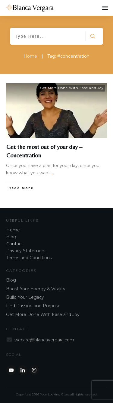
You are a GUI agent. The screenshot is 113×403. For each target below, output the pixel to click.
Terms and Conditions (29, 257)
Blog (11, 237)
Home (13, 230)
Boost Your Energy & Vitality (35, 289)
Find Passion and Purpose (33, 305)
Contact (14, 244)
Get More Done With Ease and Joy (72, 88)
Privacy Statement (26, 250)
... (52, 173)
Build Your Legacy (25, 297)
